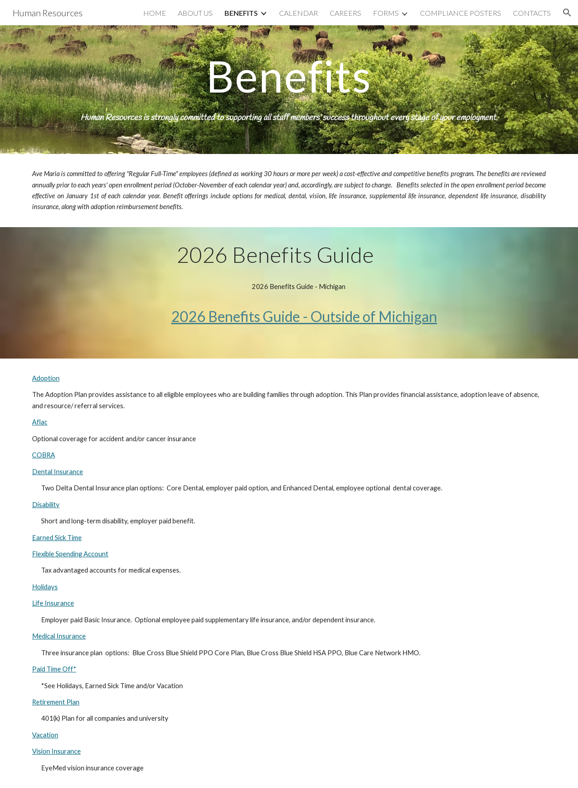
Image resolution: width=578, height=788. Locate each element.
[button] (567, 12)
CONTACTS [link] (532, 13)
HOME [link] (154, 13)
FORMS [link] (386, 13)
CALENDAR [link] (298, 13)
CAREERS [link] (345, 13)
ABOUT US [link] (195, 13)
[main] (289, 90)
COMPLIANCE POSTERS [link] (460, 13)
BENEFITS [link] (241, 13)
